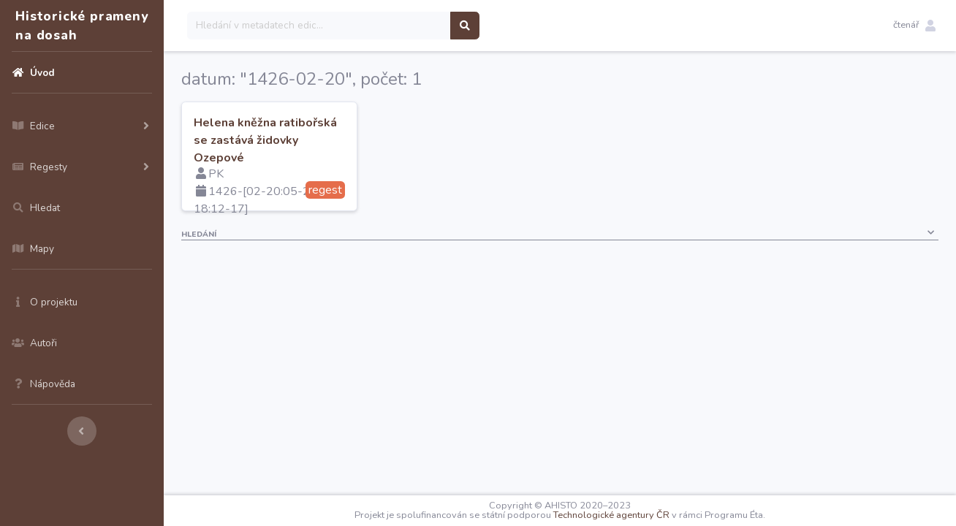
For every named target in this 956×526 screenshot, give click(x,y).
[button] (914, 25)
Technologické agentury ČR (611, 515)
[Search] (319, 25)
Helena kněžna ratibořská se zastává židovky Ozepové (265, 140)
